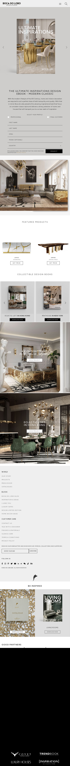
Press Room (7, 483)
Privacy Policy (8, 541)
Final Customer (54, 117)
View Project (34, 360)
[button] (2, 301)
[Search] (66, 4)
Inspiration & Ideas (10, 500)
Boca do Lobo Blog (10, 496)
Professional (14, 117)
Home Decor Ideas (10, 514)
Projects (6, 479)
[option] (35, 46)
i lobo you (6, 503)
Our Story (6, 476)
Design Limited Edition (11, 510)
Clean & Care (7, 534)
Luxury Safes (7, 507)
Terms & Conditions (10, 537)
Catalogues (7, 486)
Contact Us (7, 523)
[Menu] (60, 4)
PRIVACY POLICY (21, 152)
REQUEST (54, 151)
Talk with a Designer (11, 527)
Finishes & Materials (11, 530)
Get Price (17, 263)
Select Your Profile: (35, 114)
